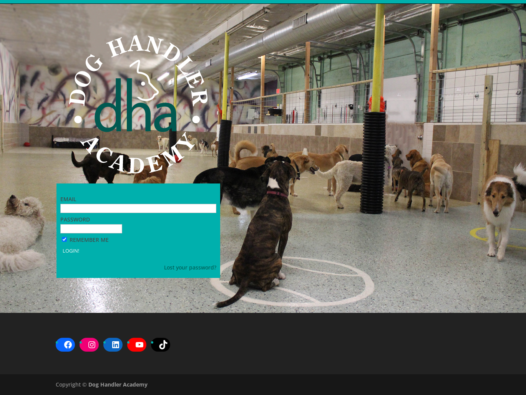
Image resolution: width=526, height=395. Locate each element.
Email (68, 199)
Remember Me (89, 239)
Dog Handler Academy (118, 384)
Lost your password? (190, 267)
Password (75, 219)
